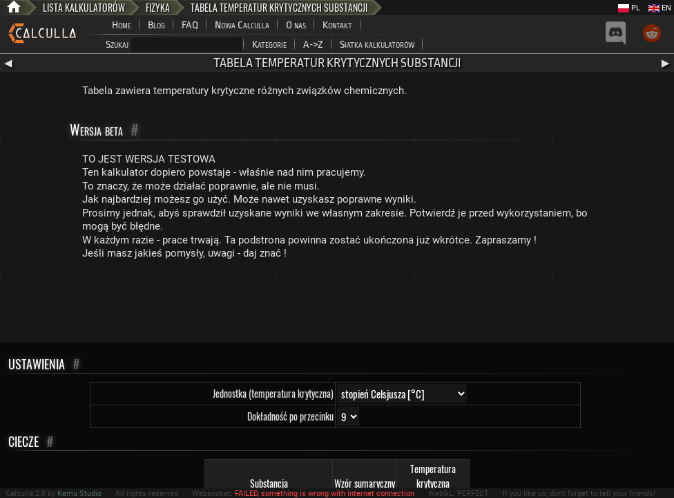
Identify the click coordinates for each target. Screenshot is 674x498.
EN (659, 7)
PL (629, 7)
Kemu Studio (79, 493)
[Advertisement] (337, 304)
